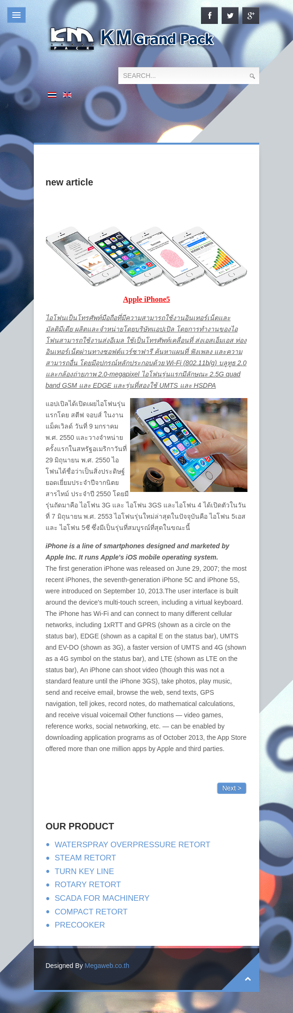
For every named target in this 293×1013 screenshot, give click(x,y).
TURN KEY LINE (84, 871)
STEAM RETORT (85, 857)
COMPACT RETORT (90, 911)
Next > (231, 788)
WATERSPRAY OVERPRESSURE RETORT (132, 844)
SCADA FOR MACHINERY (101, 898)
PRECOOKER (79, 925)
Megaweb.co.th (107, 965)
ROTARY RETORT (87, 884)
